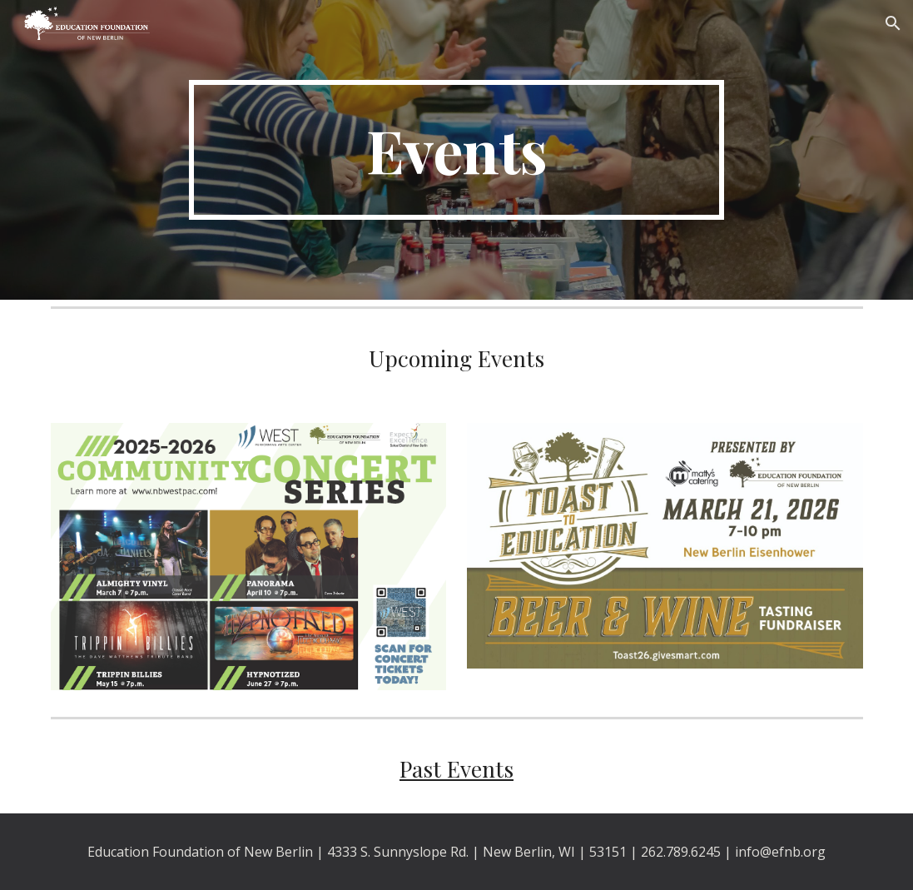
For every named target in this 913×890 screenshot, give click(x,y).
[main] (456, 150)
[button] (893, 23)
